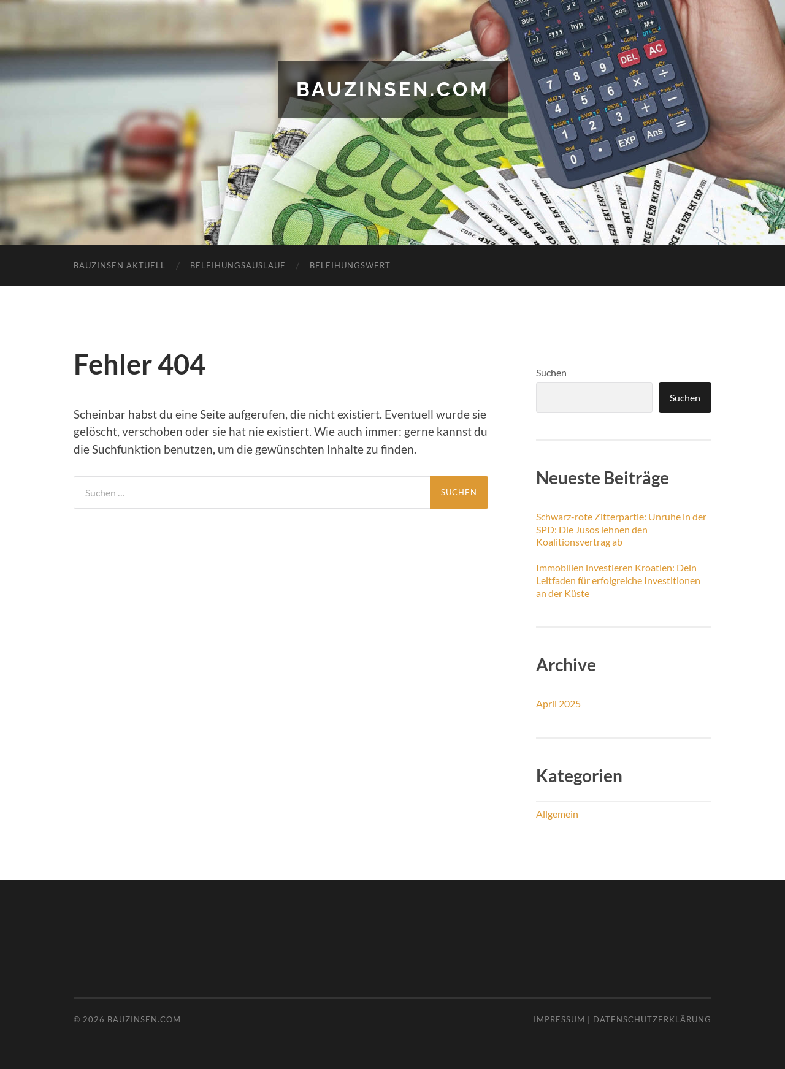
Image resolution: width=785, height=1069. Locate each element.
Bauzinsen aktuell (120, 265)
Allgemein (557, 814)
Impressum (559, 1019)
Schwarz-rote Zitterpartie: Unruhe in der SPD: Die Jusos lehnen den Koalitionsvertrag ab (621, 529)
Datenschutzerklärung (652, 1019)
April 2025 (558, 703)
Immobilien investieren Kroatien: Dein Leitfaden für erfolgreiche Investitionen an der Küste (618, 580)
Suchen (551, 372)
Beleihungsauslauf (237, 265)
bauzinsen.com (392, 89)
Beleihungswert (350, 265)
